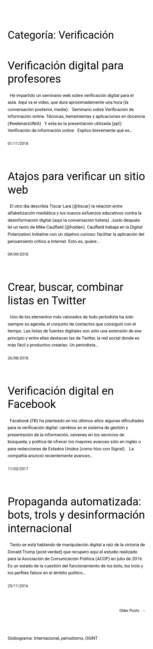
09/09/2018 (18, 254)
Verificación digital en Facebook (61, 397)
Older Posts (132, 611)
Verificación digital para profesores (66, 72)
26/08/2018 (18, 358)
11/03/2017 (18, 468)
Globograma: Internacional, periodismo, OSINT (53, 638)
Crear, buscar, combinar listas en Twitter (65, 294)
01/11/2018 (18, 143)
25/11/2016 (18, 586)
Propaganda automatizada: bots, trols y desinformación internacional (76, 515)
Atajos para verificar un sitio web (76, 183)
